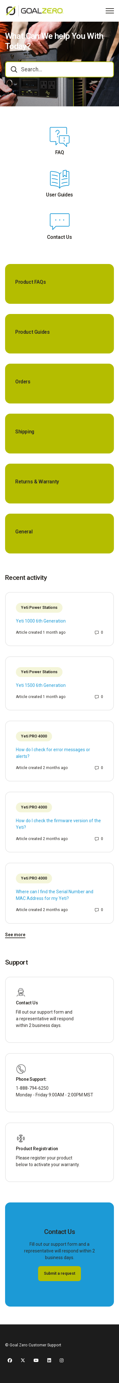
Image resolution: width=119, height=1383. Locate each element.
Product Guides (32, 332)
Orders (22, 382)
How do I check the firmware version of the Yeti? (58, 824)
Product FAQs (30, 282)
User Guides (59, 195)
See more (15, 934)
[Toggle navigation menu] (109, 10)
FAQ (59, 152)
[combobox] (59, 69)
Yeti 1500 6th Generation (41, 685)
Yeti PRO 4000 (34, 736)
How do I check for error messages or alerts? (53, 753)
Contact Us (59, 237)
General (23, 532)
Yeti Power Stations (39, 607)
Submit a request (59, 1273)
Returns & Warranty (37, 482)
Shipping (24, 432)
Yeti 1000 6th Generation (41, 621)
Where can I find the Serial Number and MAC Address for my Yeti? (54, 895)
